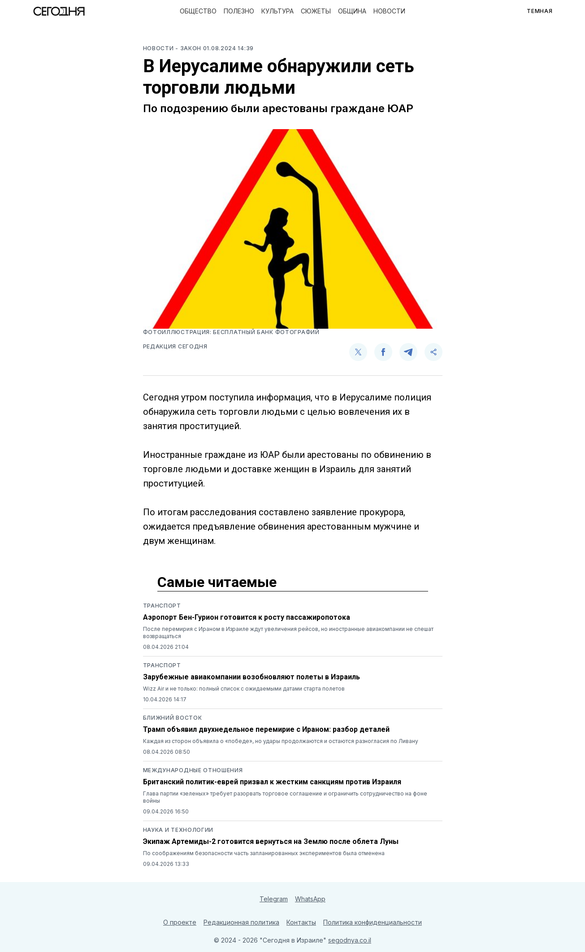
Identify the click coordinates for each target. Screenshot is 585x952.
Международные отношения (193, 770)
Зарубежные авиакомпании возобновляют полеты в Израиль (251, 677)
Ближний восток (172, 717)
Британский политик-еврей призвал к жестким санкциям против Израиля (272, 782)
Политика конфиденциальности (372, 922)
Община (352, 11)
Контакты (301, 922)
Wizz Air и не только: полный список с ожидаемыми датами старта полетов (244, 688)
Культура (277, 11)
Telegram (274, 899)
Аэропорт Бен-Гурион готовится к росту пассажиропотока (246, 617)
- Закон (189, 48)
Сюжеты (316, 11)
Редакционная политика (241, 922)
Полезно (239, 11)
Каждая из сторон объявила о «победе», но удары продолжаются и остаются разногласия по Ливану (280, 741)
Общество (198, 11)
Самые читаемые (217, 582)
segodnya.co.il (349, 940)
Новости (389, 11)
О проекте (179, 922)
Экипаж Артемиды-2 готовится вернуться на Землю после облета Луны (271, 841)
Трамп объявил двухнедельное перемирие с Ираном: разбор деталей (266, 729)
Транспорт (162, 605)
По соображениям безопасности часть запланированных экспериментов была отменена (264, 853)
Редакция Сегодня (175, 346)
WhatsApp (310, 899)
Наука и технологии (178, 829)
